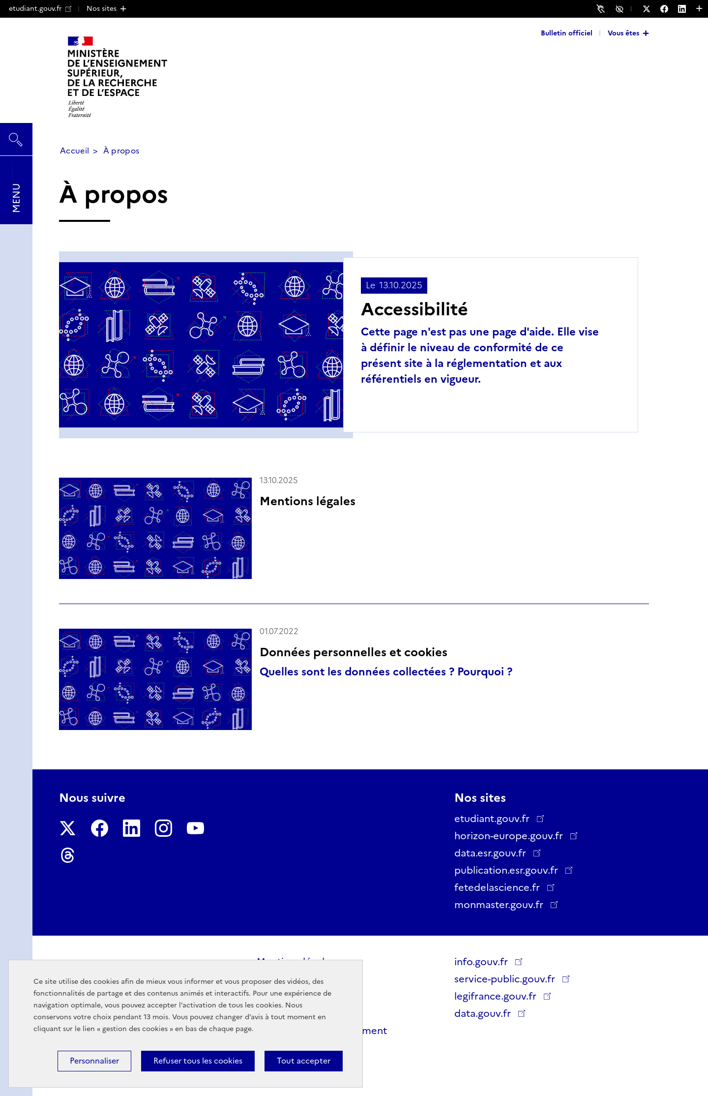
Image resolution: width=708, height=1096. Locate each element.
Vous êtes (623, 33)
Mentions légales (307, 501)
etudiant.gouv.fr (40, 8)
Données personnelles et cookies (353, 652)
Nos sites (102, 8)
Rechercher (16, 135)
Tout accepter (303, 1061)
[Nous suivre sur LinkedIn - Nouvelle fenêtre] (687, 9)
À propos (121, 150)
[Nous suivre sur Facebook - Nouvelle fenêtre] (669, 9)
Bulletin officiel (566, 33)
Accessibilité (621, 8)
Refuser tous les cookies (197, 1061)
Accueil (74, 150)
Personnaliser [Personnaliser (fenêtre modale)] (94, 1061)
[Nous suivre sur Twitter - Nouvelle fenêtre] (651, 9)
